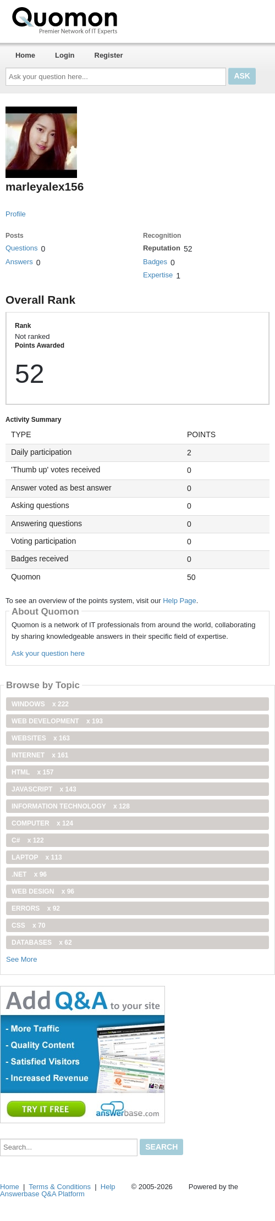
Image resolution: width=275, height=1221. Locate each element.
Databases (42, 942)
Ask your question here (48, 653)
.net (29, 874)
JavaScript (44, 789)
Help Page (179, 600)
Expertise (158, 275)
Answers (19, 262)
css (28, 925)
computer (42, 823)
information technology (71, 806)
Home (25, 55)
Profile (16, 214)
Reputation (161, 248)
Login (64, 55)
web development (57, 721)
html (32, 772)
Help (108, 1187)
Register (109, 55)
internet (40, 755)
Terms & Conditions (60, 1187)
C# (28, 840)
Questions (22, 248)
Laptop (37, 857)
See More (21, 959)
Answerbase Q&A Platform (42, 1194)
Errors (36, 908)
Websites (41, 738)
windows (40, 704)
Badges (155, 262)
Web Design (43, 891)
